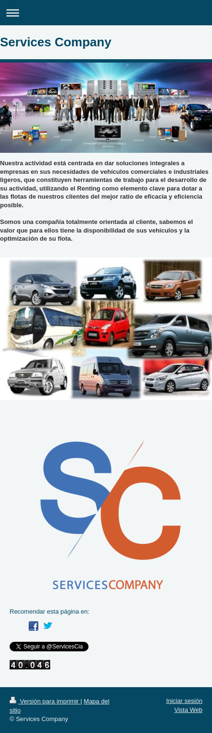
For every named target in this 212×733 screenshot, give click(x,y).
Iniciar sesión (184, 700)
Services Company (56, 42)
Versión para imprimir (45, 701)
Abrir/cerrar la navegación (106, 12)
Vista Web (188, 709)
